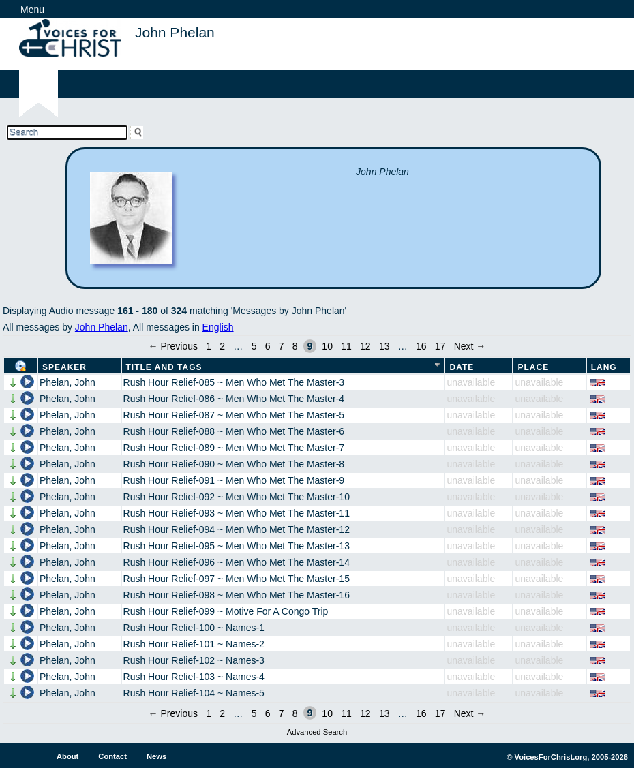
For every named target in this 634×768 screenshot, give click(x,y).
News (156, 756)
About (67, 756)
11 (346, 346)
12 (365, 346)
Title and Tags (164, 367)
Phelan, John (67, 382)
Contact (112, 756)
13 (384, 346)
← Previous (173, 346)
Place (533, 367)
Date (461, 367)
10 (327, 346)
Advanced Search (317, 732)
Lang (604, 367)
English (218, 327)
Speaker (64, 367)
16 (421, 346)
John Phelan (101, 327)
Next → (470, 346)
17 (440, 346)
